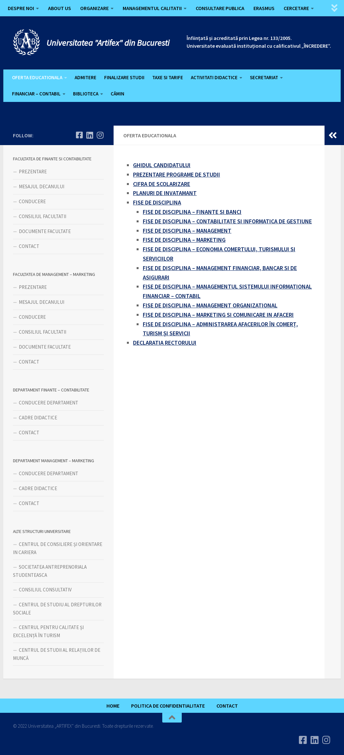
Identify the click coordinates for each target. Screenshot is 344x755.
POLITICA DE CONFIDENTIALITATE (168, 705)
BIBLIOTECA (85, 94)
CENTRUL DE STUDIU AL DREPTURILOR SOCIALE (57, 608)
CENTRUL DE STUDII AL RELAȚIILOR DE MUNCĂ (56, 654)
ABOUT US (59, 8)
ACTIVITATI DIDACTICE (214, 77)
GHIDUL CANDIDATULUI (161, 165)
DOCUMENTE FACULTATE (45, 231)
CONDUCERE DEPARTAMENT (48, 403)
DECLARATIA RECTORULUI (164, 342)
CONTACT (29, 246)
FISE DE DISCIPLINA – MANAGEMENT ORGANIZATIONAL (210, 305)
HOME (112, 705)
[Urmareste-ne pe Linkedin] (89, 135)
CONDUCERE (32, 201)
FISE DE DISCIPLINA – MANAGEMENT (187, 230)
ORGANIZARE (94, 8)
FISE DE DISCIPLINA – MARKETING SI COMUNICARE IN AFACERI (218, 314)
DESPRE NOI (21, 8)
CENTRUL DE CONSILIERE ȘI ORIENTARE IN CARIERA (57, 548)
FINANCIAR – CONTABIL (36, 94)
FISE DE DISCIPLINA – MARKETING (184, 239)
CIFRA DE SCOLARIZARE (161, 184)
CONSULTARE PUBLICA (220, 8)
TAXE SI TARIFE (167, 77)
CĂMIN (117, 94)
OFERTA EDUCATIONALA (37, 77)
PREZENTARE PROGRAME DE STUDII (176, 174)
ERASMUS (264, 8)
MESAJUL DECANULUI (41, 186)
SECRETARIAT (264, 77)
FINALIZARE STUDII (124, 77)
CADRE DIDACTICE (38, 418)
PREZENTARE (33, 171)
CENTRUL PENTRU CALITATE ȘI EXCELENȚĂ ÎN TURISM (48, 631)
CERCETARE (296, 8)
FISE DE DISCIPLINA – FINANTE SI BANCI (192, 212)
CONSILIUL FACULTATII (42, 216)
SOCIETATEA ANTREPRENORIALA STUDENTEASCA (50, 571)
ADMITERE (85, 77)
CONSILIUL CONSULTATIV (45, 590)
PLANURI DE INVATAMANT (165, 193)
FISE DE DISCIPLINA (157, 202)
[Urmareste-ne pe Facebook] (79, 135)
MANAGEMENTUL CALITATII (152, 8)
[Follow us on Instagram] (100, 135)
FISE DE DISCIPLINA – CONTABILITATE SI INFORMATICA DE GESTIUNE (227, 221)
